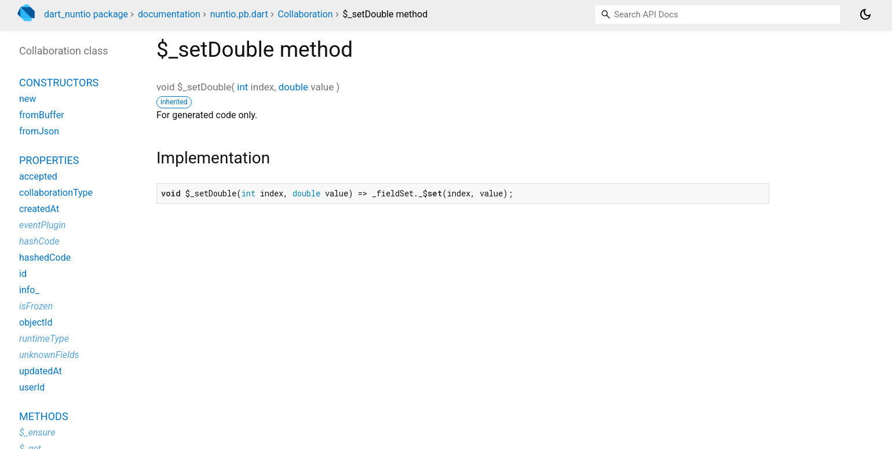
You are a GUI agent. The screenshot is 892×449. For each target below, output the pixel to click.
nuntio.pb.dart (239, 14)
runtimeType (44, 338)
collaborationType (56, 192)
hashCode (39, 241)
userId (32, 387)
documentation (169, 14)
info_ (29, 289)
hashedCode (45, 257)
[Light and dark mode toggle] (865, 14)
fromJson (39, 131)
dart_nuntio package (86, 14)
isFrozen (36, 306)
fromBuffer (41, 115)
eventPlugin (42, 225)
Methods (43, 416)
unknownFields (49, 354)
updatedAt (40, 371)
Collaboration (305, 14)
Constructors (58, 82)
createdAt (39, 208)
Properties (49, 160)
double (293, 87)
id (23, 273)
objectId (35, 322)
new (27, 98)
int (242, 87)
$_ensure (37, 432)
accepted (38, 176)
